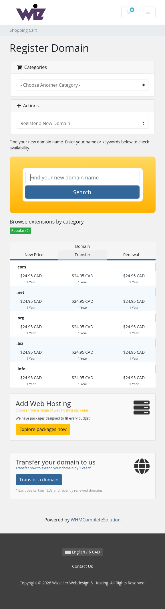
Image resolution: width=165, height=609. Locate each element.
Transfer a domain (39, 479)
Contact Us (82, 566)
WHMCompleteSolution (95, 520)
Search (82, 192)
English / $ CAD (82, 552)
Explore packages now (43, 429)
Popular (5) (20, 230)
